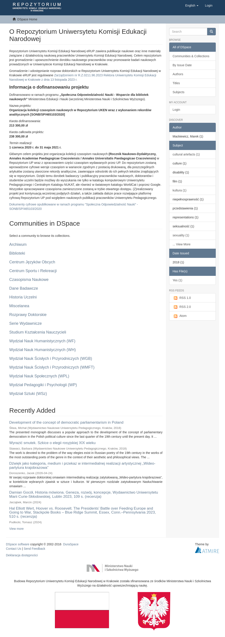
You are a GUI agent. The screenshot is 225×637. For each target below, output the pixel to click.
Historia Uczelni (23, 297)
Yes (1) (177, 280)
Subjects (179, 92)
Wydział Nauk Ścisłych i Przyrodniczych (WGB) (50, 358)
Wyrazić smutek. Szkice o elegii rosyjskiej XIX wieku (52, 443)
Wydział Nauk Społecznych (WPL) (39, 376)
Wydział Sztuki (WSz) (28, 393)
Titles (176, 83)
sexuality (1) (181, 235)
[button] (192, 5)
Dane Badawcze (23, 288)
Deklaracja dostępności (22, 555)
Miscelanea (19, 306)
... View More (182, 244)
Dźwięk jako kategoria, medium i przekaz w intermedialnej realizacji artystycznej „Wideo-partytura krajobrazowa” (82, 465)
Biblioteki (17, 253)
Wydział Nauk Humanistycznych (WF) (42, 341)
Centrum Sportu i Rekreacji (33, 271)
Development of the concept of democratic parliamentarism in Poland (66, 422)
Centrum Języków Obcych (32, 262)
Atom (180, 316)
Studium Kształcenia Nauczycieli (37, 332)
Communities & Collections (191, 56)
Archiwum (18, 244)
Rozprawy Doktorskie (28, 314)
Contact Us (13, 548)
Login (176, 109)
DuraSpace (70, 544)
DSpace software (17, 544)
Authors (178, 74)
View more (16, 528)
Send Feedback (34, 548)
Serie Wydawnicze (25, 323)
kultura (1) (180, 190)
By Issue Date (182, 65)
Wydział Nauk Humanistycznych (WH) (42, 350)
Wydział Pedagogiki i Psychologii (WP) (43, 385)
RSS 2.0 (182, 307)
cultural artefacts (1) (186, 154)
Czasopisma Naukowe (29, 279)
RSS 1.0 (182, 298)
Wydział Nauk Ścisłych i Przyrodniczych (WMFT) (51, 367)
